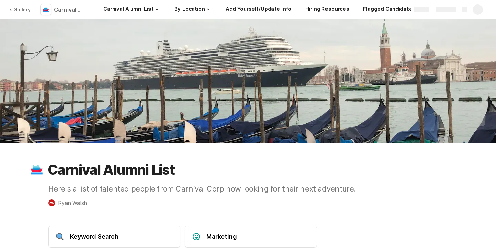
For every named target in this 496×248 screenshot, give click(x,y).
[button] (157, 9)
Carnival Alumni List (69, 9)
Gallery (20, 9)
